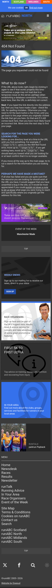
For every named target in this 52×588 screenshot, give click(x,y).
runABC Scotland (13, 531)
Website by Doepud (10, 584)
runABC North (11, 535)
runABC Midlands (14, 539)
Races (6, 474)
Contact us (9, 521)
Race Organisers (13, 500)
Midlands (33, 2)
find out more (36, 7)
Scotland (19, 2)
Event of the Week (14, 503)
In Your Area (10, 496)
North (5, 2)
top (26, 250)
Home (5, 466)
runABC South (11, 543)
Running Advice (12, 492)
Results (6, 478)
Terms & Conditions (15, 513)
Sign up (10, 293)
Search (6, 525)
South (46, 2)
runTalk (6, 488)
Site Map (7, 509)
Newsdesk (9, 470)
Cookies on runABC (15, 517)
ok (26, 8)
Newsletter (9, 482)
